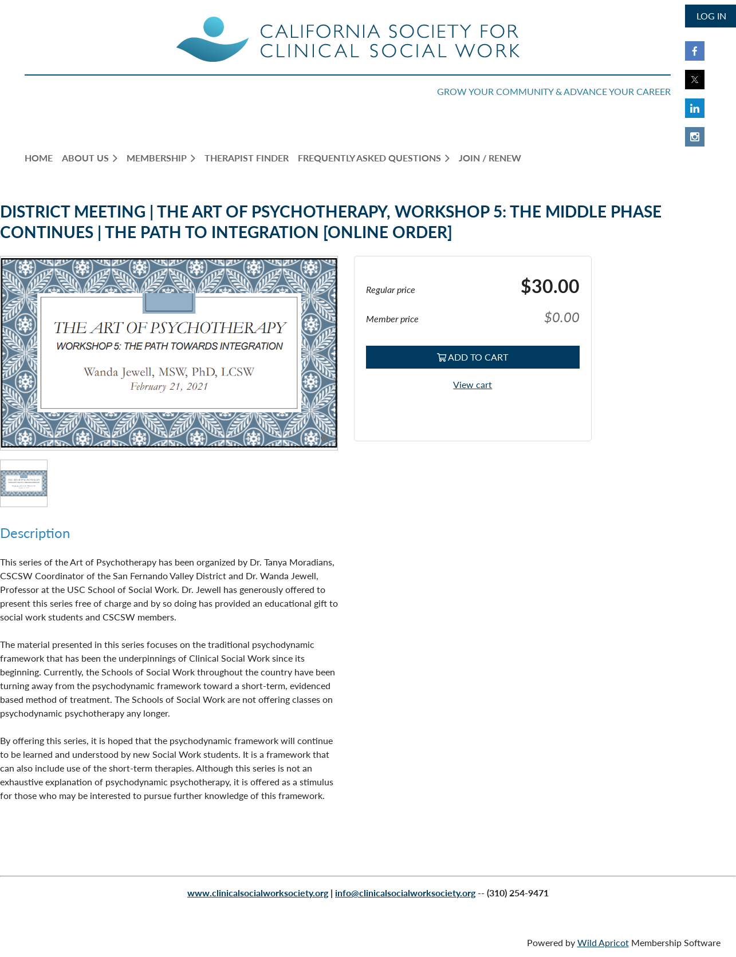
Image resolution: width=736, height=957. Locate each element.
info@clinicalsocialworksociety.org (405, 892)
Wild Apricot (603, 942)
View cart (472, 384)
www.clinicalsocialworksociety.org (257, 892)
